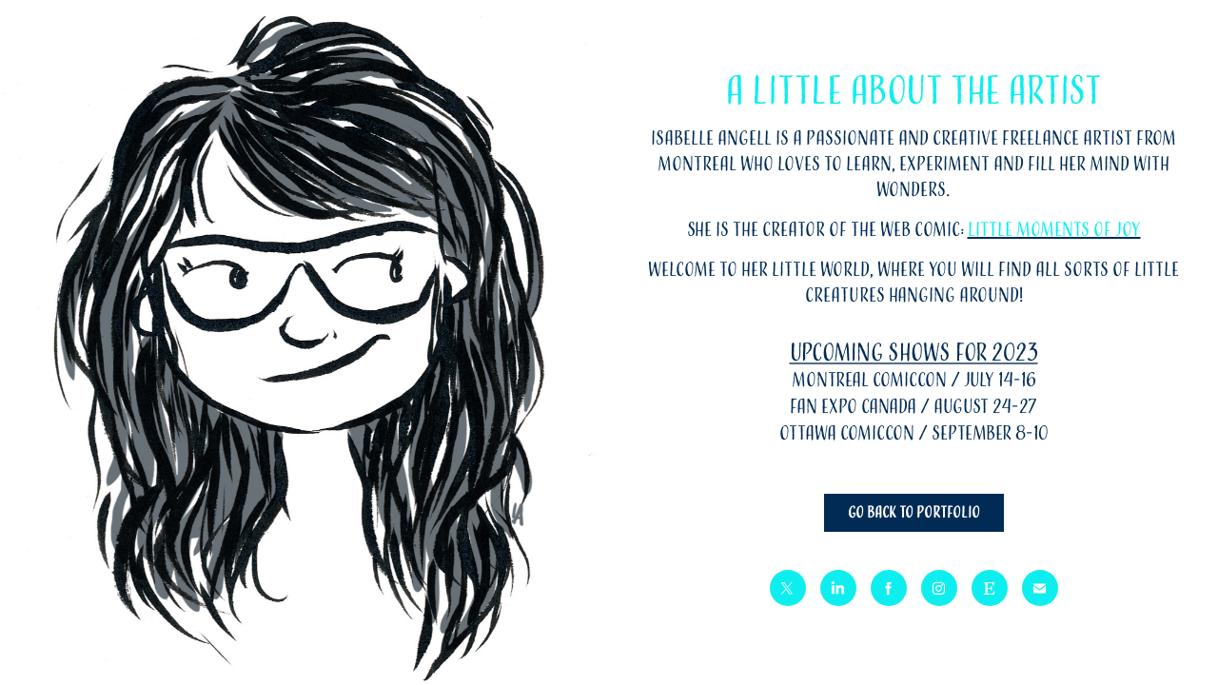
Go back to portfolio (914, 512)
